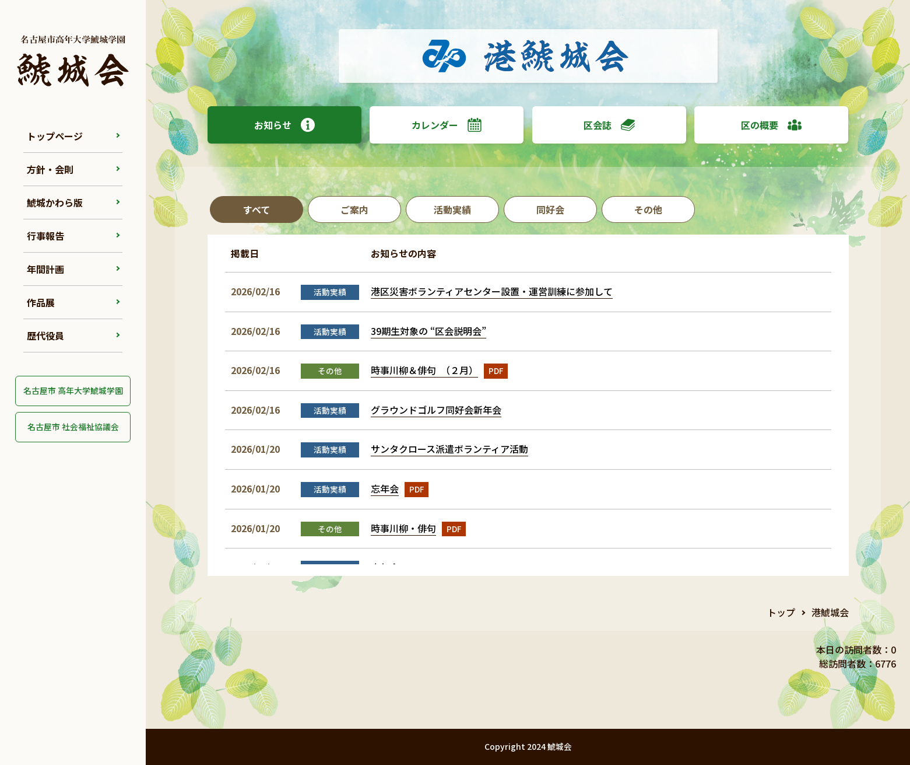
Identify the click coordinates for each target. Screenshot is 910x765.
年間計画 (45, 269)
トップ (781, 612)
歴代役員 (45, 336)
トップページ (55, 136)
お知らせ (284, 125)
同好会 (550, 209)
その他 (648, 209)
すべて (256, 209)
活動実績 (452, 209)
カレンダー (447, 125)
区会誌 (609, 125)
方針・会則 (50, 169)
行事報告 (45, 236)
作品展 (41, 302)
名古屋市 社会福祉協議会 (73, 426)
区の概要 (771, 125)
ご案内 (354, 209)
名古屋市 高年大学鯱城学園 (73, 390)
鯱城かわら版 (55, 202)
